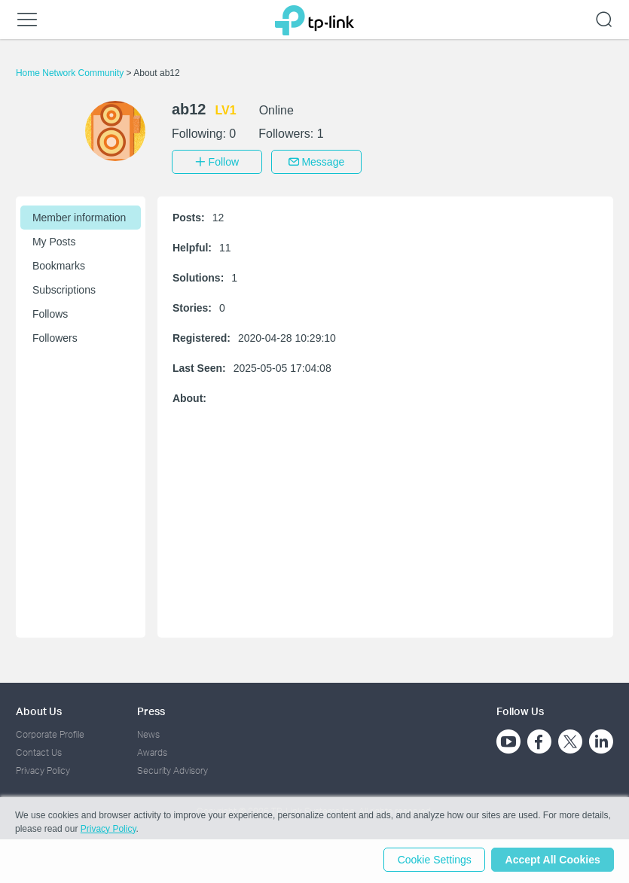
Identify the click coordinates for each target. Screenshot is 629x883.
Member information (79, 216)
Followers (55, 336)
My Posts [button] (54, 240)
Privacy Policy (43, 769)
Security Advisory (172, 769)
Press (151, 709)
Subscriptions (64, 288)
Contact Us (39, 751)
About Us (39, 709)
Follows (50, 312)
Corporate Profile (50, 732)
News (148, 732)
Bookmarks (58, 264)
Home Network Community (71, 73)
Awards (152, 751)
